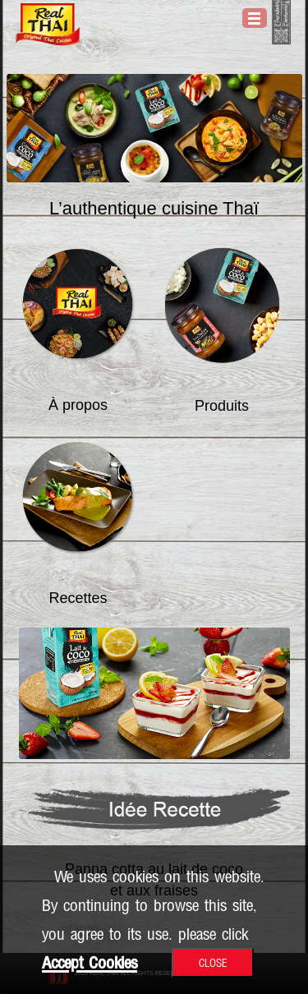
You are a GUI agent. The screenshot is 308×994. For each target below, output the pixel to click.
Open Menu (254, 18)
